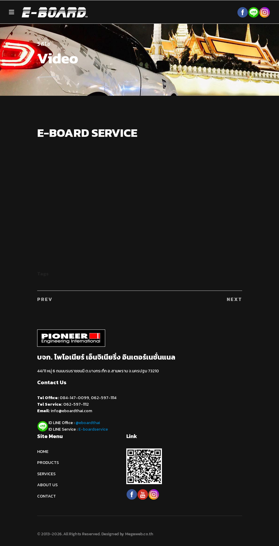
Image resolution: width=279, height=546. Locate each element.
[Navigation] (11, 12)
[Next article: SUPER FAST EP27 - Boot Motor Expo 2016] (234, 299)
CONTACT (46, 496)
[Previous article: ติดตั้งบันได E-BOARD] (45, 299)
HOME (42, 451)
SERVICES (46, 474)
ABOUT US (47, 485)
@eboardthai (87, 423)
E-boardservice (93, 429)
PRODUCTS (48, 462)
